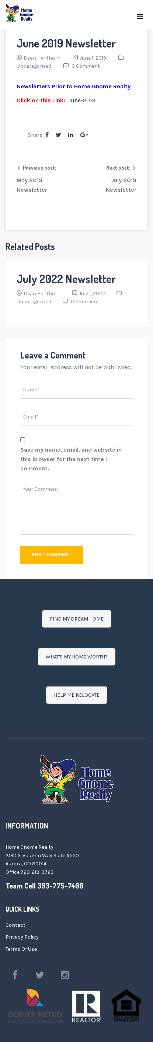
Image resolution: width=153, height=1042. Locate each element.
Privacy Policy (22, 937)
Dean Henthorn (42, 58)
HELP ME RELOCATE (77, 695)
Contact (15, 925)
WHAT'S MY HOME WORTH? (77, 657)
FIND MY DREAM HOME (77, 619)
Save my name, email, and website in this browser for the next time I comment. (71, 459)
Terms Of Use (21, 949)
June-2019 (81, 100)
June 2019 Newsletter (66, 43)
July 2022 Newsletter (66, 279)
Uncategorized (34, 66)
